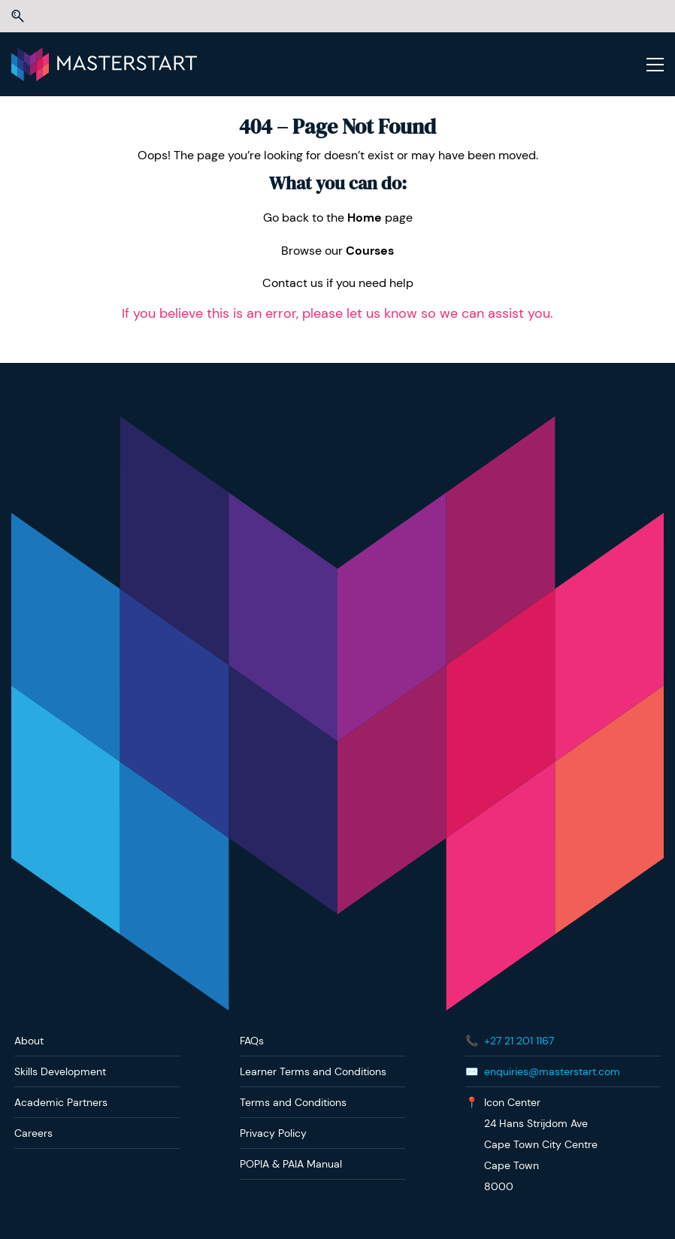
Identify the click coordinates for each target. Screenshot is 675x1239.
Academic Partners (60, 1102)
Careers (33, 1133)
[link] (337, 426)
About (29, 1040)
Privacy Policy (273, 1133)
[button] (17, 16)
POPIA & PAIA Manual (291, 1164)
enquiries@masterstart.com (552, 1071)
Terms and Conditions (293, 1102)
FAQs (252, 1040)
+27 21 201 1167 (519, 1040)
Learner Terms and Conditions (313, 1071)
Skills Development (60, 1071)
